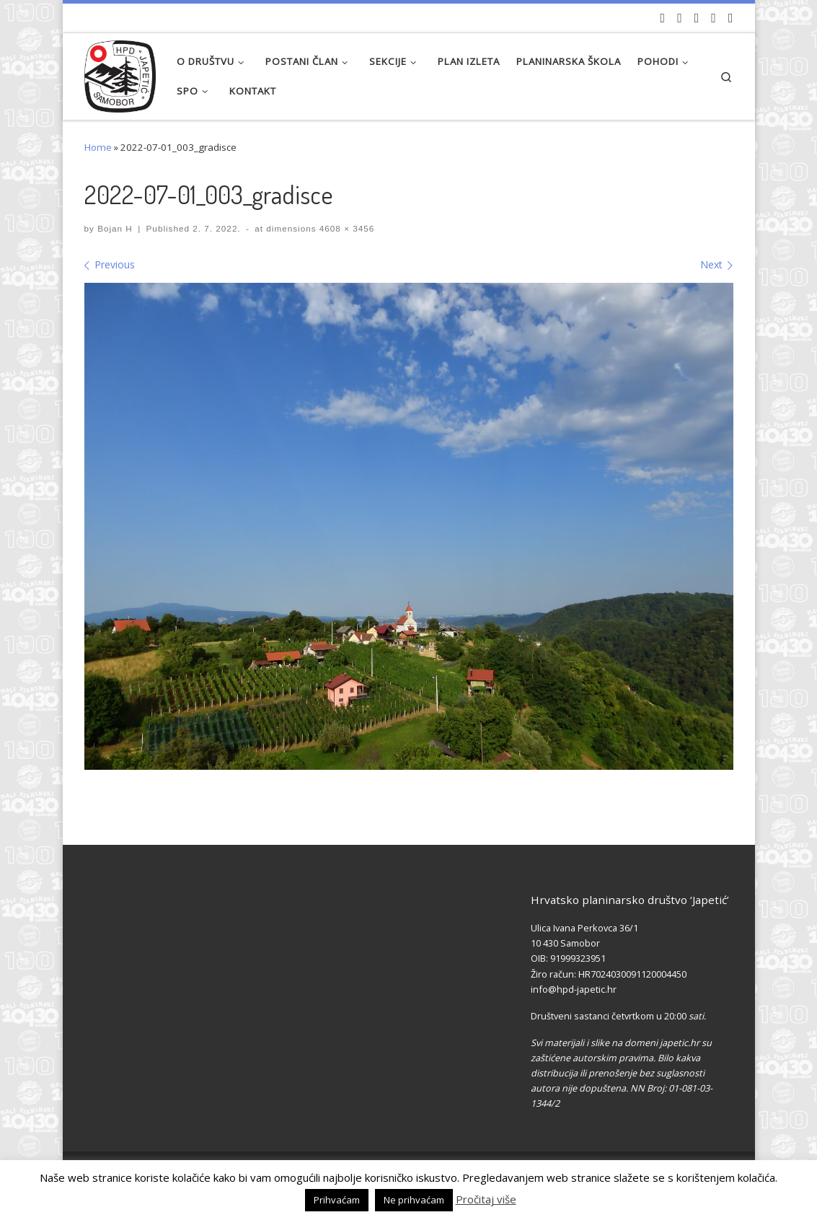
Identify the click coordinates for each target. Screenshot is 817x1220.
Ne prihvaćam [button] (414, 1199)
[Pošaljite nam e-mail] (730, 18)
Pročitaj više (486, 1199)
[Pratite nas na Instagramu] (696, 18)
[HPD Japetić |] (120, 72)
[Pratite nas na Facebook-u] (679, 18)
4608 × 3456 (346, 228)
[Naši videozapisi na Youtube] (663, 18)
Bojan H (115, 228)
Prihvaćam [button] (337, 1199)
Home (98, 147)
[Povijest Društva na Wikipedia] (713, 18)
